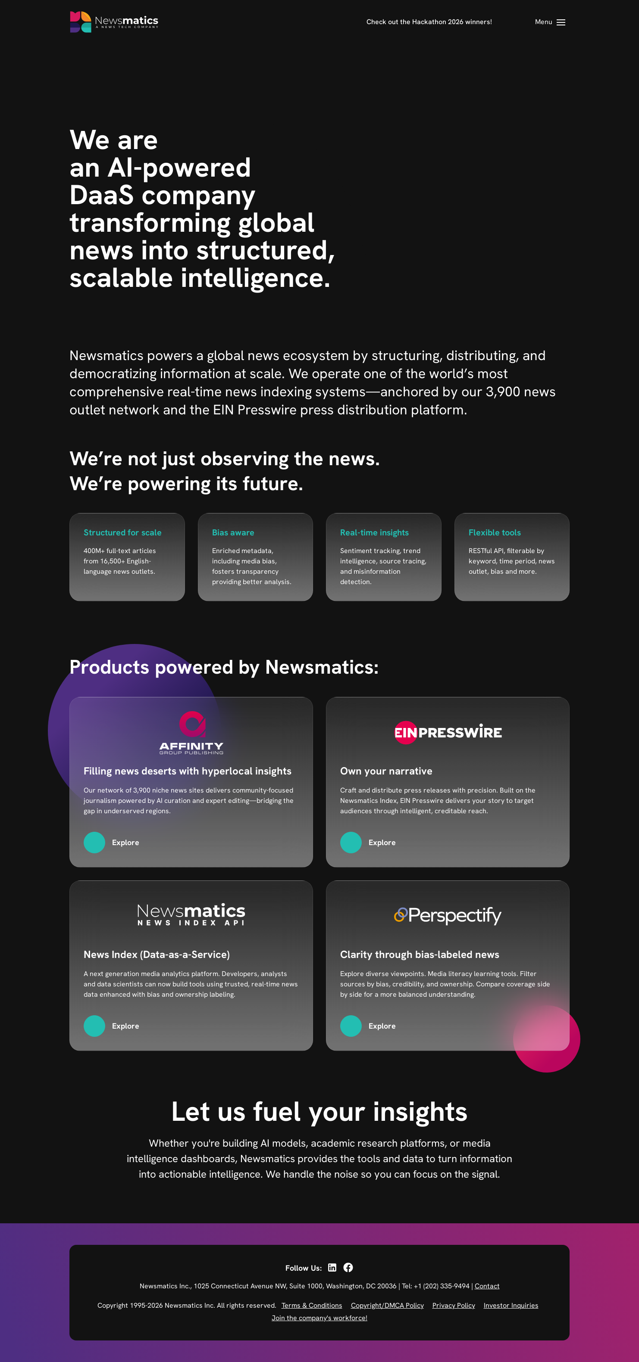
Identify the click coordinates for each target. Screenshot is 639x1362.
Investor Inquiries (511, 1305)
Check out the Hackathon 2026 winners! (429, 21)
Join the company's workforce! (319, 1317)
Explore (125, 842)
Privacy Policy (453, 1305)
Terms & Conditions (312, 1305)
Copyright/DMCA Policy (387, 1305)
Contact (487, 1285)
